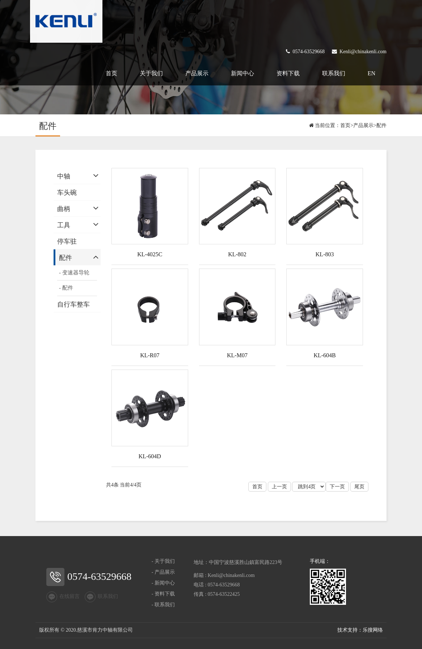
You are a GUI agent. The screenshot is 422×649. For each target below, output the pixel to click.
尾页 (359, 486)
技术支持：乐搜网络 (360, 630)
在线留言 (63, 596)
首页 (111, 73)
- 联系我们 (163, 604)
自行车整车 (73, 304)
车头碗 (67, 192)
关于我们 (151, 73)
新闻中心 (242, 73)
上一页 (279, 486)
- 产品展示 (163, 572)
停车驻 (67, 241)
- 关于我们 (163, 561)
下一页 (337, 486)
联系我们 (333, 73)
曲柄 (63, 208)
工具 (63, 225)
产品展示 (196, 73)
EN (371, 73)
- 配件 (66, 288)
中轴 (63, 176)
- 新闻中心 (163, 583)
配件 (381, 125)
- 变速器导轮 (74, 272)
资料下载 (288, 73)
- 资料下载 (163, 594)
